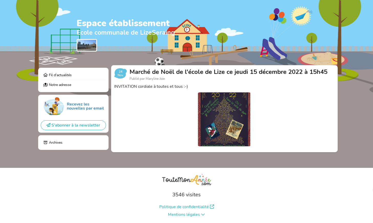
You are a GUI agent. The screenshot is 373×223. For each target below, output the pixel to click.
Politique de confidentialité (186, 207)
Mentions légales (186, 214)
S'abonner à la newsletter (73, 125)
